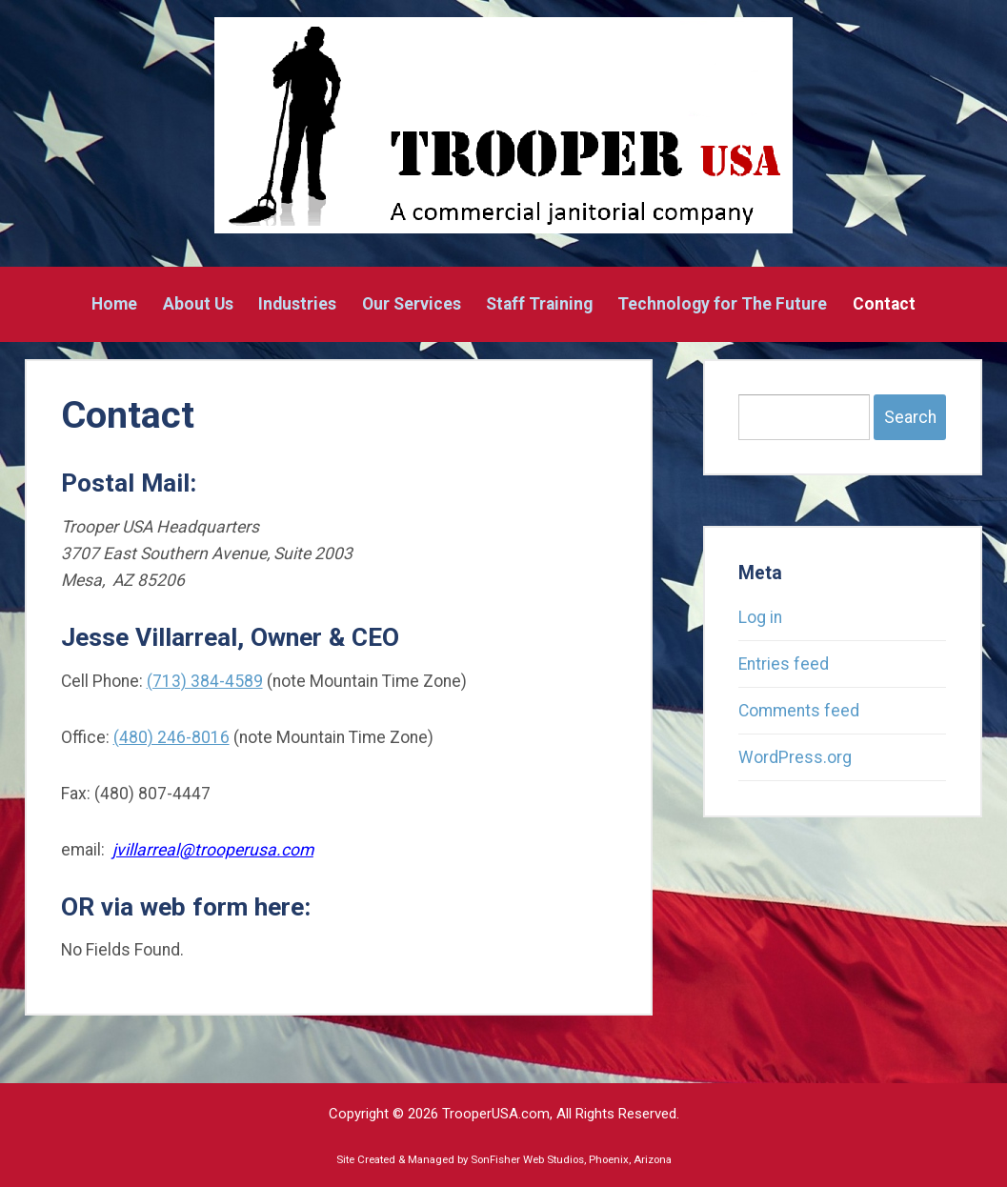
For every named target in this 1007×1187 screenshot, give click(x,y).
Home (114, 304)
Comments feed (798, 710)
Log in (760, 617)
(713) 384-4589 (205, 681)
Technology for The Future (722, 304)
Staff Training (539, 304)
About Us (198, 304)
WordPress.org (795, 757)
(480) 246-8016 (171, 737)
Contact (884, 304)
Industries (297, 304)
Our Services (411, 304)
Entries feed (783, 664)
